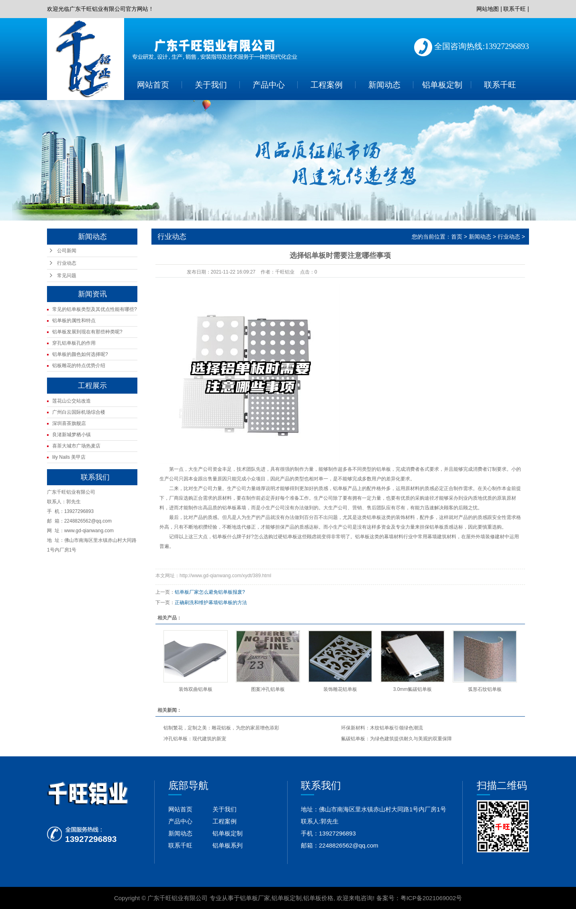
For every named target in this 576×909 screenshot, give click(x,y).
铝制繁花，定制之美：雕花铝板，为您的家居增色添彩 (221, 728)
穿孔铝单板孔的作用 (74, 343)
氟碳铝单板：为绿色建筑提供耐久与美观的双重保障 (396, 738)
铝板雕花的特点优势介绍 (78, 365)
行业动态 (66, 263)
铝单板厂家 (255, 898)
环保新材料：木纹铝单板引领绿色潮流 (382, 728)
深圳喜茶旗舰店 (69, 423)
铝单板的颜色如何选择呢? (80, 354)
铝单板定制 (442, 84)
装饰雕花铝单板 (340, 689)
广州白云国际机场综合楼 (78, 412)
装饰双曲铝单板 (195, 689)
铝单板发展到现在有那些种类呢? (87, 332)
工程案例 (326, 84)
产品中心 (269, 84)
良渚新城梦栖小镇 (71, 434)
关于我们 (211, 84)
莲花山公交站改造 (71, 401)
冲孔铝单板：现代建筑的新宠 (194, 738)
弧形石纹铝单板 (485, 689)
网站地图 (487, 9)
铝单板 (383, 469)
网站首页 (153, 84)
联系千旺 (514, 9)
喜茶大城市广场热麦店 (76, 446)
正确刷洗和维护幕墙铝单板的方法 (211, 602)
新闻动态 (384, 84)
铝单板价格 (318, 898)
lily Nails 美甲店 (69, 457)
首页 (456, 236)
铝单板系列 (227, 845)
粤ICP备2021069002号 (431, 898)
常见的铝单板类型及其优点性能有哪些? (94, 309)
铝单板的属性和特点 (74, 320)
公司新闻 (66, 250)
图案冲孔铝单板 (268, 689)
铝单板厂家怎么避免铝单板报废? (210, 592)
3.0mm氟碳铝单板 (412, 689)
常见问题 (66, 275)
